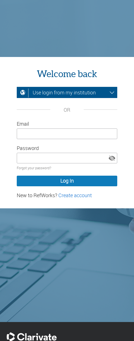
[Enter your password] (67, 158)
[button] (112, 158)
